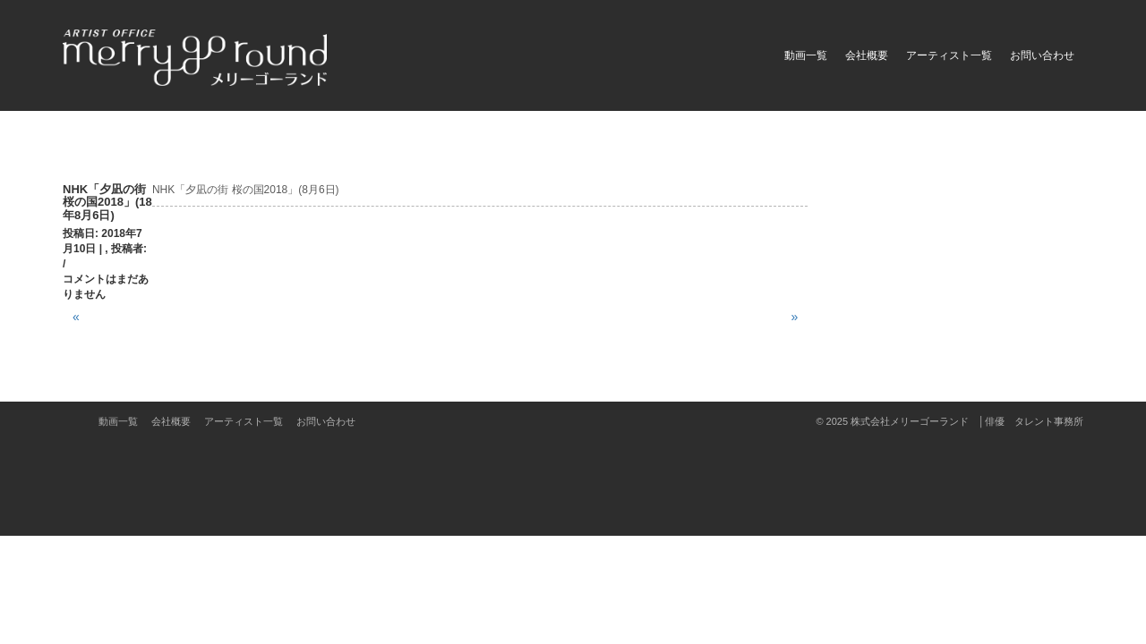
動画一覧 (805, 55)
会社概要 (866, 55)
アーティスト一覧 (949, 55)
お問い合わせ (1042, 55)
